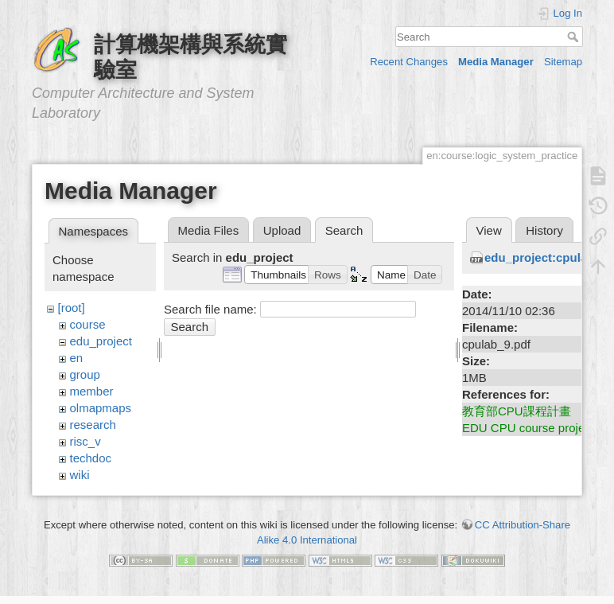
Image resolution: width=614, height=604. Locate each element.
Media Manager (496, 62)
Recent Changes (409, 62)
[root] (71, 307)
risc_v (85, 441)
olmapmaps (101, 408)
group (85, 374)
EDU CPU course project (528, 427)
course (88, 324)
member (92, 391)
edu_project (101, 341)
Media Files (208, 230)
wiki (80, 474)
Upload (282, 230)
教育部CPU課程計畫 (516, 411)
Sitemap (563, 62)
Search (574, 36)
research (93, 424)
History (544, 230)
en (77, 357)
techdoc (91, 458)
